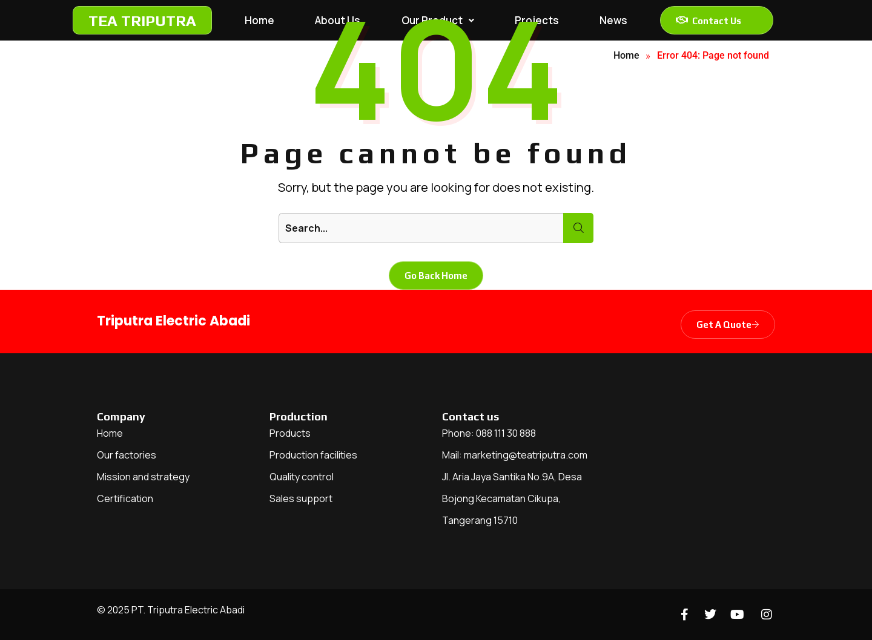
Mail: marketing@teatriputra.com (514, 455)
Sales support (300, 498)
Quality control (301, 476)
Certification (125, 498)
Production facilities (313, 455)
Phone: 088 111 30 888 (489, 433)
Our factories (126, 455)
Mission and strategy (143, 476)
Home (110, 433)
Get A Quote (727, 324)
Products (290, 433)
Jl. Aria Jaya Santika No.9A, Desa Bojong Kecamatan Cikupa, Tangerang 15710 (512, 498)
